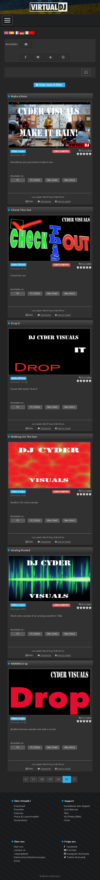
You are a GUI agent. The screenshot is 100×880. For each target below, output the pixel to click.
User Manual (71, 809)
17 (33, 779)
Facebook (70, 846)
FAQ (66, 813)
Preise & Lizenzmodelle (26, 816)
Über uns (18, 846)
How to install (64, 201)
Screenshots (20, 820)
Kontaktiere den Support (77, 806)
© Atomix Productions (50, 876)
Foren (67, 820)
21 (66, 779)
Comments (46, 201)
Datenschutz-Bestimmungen (29, 857)
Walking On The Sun (24, 436)
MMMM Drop (19, 663)
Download (19, 806)
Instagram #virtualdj (76, 853)
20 (58, 779)
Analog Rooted (20, 550)
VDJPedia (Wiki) (72, 816)
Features (18, 813)
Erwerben (19, 809)
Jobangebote (21, 853)
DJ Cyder (87, 150)
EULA (17, 860)
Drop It (15, 323)
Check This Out (21, 210)
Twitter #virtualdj (74, 857)
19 (50, 779)
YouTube (70, 850)
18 (41, 779)
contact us (19, 850)
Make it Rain (19, 96)
